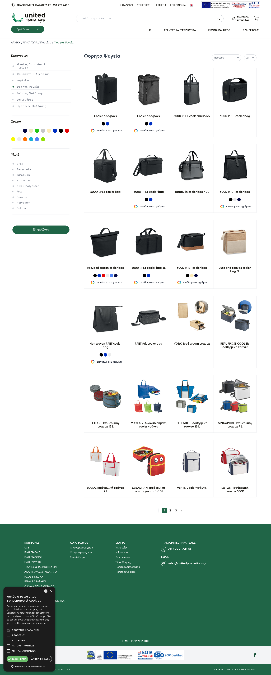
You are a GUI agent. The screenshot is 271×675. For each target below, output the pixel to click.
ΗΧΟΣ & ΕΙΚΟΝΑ (33, 576)
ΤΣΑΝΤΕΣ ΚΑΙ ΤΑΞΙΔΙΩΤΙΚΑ (180, 30)
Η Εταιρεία (121, 552)
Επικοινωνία (122, 557)
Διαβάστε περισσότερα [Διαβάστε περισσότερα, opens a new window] (34, 623)
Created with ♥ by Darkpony (235, 669)
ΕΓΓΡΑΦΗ (243, 20)
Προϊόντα (27, 29)
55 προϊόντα (40, 230)
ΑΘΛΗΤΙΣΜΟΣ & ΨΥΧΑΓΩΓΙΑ (40, 572)
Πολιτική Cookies (125, 572)
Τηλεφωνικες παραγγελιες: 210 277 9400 (43, 5)
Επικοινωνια (178, 5)
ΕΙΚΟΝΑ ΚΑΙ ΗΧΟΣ (219, 30)
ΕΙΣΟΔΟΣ (243, 16)
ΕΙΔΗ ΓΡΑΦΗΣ (250, 30)
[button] (29, 666)
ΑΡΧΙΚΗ (16, 42)
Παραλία (46, 42)
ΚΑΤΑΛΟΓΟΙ (126, 5)
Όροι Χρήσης (123, 562)
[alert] (29, 629)
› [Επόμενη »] (181, 510)
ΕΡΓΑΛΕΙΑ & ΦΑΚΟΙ (35, 581)
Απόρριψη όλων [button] (40, 659)
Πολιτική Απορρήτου (127, 567)
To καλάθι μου (78, 557)
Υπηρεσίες (121, 547)
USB (149, 30)
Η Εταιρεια (160, 5)
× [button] (50, 591)
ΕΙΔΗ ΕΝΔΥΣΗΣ (32, 562)
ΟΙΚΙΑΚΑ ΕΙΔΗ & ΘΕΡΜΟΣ (39, 586)
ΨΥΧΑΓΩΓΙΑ (30, 42)
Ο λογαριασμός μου (81, 547)
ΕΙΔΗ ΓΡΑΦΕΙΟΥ (33, 557)
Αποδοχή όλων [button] (17, 659)
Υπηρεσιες (143, 5)
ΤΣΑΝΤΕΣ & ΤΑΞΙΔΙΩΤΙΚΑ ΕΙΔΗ (41, 567)
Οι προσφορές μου (81, 552)
